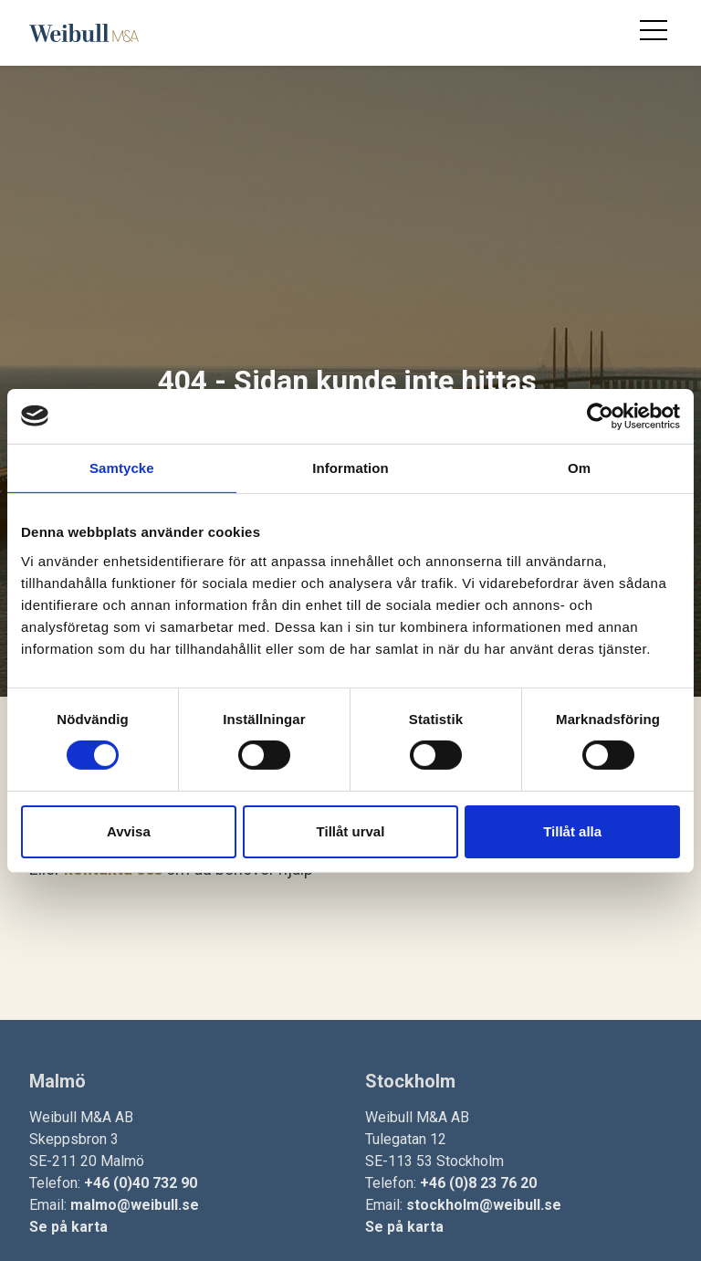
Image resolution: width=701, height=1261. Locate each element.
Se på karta (68, 1226)
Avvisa (129, 831)
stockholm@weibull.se (483, 1205)
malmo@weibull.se (134, 1205)
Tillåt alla (572, 831)
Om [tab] (579, 467)
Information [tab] (350, 467)
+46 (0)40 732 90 (140, 1183)
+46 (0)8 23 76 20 (478, 1183)
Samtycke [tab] (121, 467)
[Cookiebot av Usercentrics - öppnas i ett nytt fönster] (600, 415)
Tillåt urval (351, 831)
